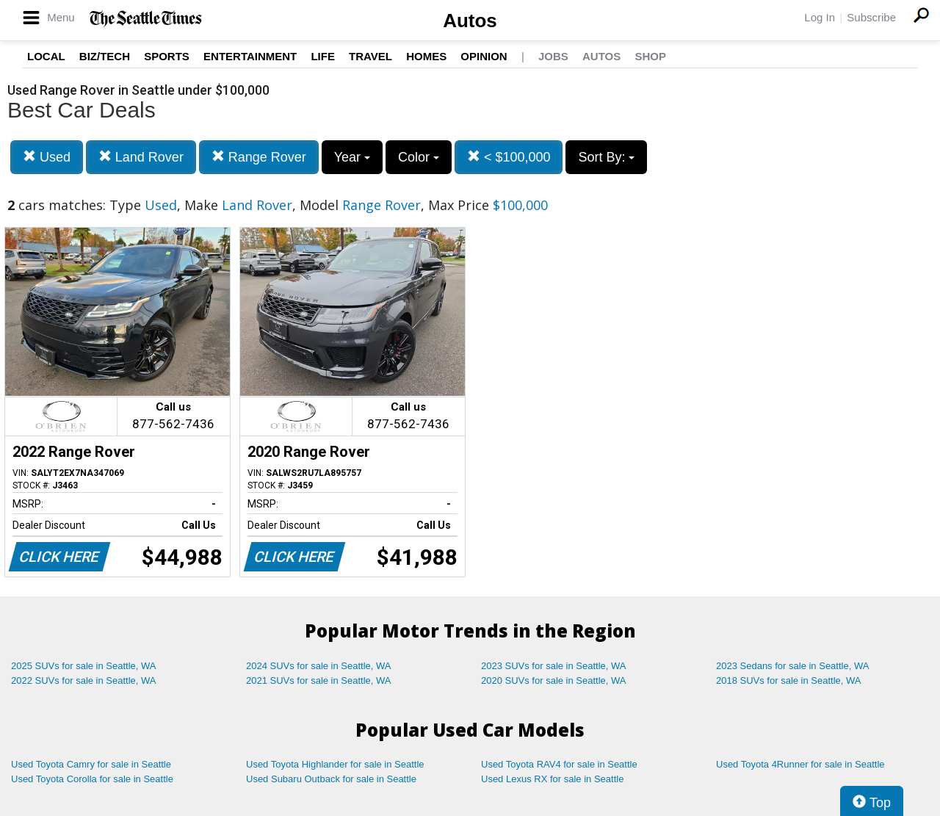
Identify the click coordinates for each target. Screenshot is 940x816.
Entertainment (250, 56)
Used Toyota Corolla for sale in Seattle (92, 778)
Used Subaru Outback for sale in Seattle (331, 778)
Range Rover (259, 157)
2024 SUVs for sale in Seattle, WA (318, 665)
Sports (166, 56)
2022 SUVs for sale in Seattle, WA (83, 680)
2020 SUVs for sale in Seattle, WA (553, 680)
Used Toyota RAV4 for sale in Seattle (559, 764)
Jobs (553, 56)
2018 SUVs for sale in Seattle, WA (788, 680)
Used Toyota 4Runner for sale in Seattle (800, 764)
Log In (819, 17)
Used (46, 157)
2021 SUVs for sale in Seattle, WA (318, 680)
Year (352, 157)
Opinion (483, 56)
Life (323, 56)
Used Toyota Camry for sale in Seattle (91, 764)
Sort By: (606, 157)
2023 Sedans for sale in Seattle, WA (792, 665)
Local (46, 56)
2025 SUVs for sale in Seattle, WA (83, 665)
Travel (370, 56)
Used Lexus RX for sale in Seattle (552, 778)
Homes (426, 56)
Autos (470, 21)
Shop (650, 56)
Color (418, 157)
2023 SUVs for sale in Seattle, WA (553, 665)
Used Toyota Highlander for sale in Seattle (335, 764)
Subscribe (871, 17)
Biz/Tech (104, 56)
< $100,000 (509, 157)
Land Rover (141, 157)
